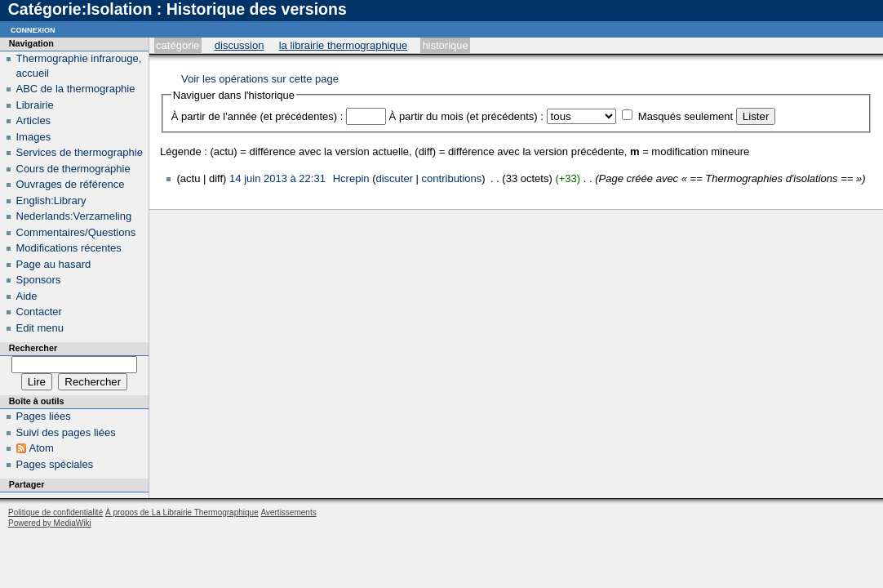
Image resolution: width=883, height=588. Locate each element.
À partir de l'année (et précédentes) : (257, 116)
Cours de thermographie (73, 169)
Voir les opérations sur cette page (260, 79)
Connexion (33, 29)
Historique (445, 45)
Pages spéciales (55, 464)
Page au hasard (53, 264)
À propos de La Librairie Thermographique (182, 512)
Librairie (35, 105)
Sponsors (38, 280)
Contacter (39, 311)
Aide (27, 296)
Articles (33, 120)
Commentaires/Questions (76, 232)
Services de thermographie (79, 152)
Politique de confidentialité (55, 512)
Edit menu (40, 328)
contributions (452, 178)
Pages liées (43, 416)
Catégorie (177, 45)
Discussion (239, 45)
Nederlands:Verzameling (74, 216)
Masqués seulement (685, 116)
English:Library (51, 200)
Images (33, 137)
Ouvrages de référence (70, 184)
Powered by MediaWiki (49, 523)
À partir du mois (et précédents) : (466, 116)
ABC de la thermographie (75, 88)
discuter (394, 178)
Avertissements (288, 512)
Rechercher (33, 348)
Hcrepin (351, 178)
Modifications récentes (69, 248)
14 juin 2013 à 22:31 (277, 178)
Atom (41, 448)
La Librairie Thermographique (343, 45)
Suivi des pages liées (66, 432)
